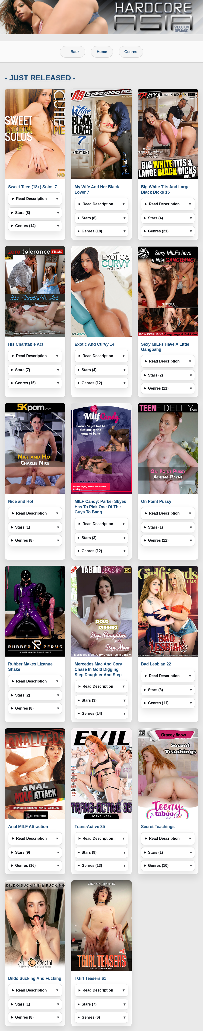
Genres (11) (158, 388)
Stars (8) (22, 213)
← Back (72, 52)
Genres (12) (92, 383)
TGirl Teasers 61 (90, 978)
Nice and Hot (20, 501)
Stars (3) (89, 538)
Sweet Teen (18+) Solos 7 (32, 187)
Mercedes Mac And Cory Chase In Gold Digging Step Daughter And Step (98, 669)
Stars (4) (155, 218)
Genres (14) (25, 226)
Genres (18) (92, 231)
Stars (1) (22, 527)
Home (102, 52)
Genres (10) (158, 865)
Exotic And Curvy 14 (94, 344)
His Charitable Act (25, 344)
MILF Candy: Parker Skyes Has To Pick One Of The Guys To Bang (100, 507)
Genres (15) (25, 383)
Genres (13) (92, 865)
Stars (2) (155, 375)
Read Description (31, 199)
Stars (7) (22, 370)
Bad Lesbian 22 (156, 664)
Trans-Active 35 (90, 826)
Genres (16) (25, 865)
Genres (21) (158, 231)
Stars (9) (22, 852)
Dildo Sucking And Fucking (34, 978)
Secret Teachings (158, 826)
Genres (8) (24, 540)
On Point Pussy (156, 501)
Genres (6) (91, 1017)
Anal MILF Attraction (28, 826)
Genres (130, 52)
